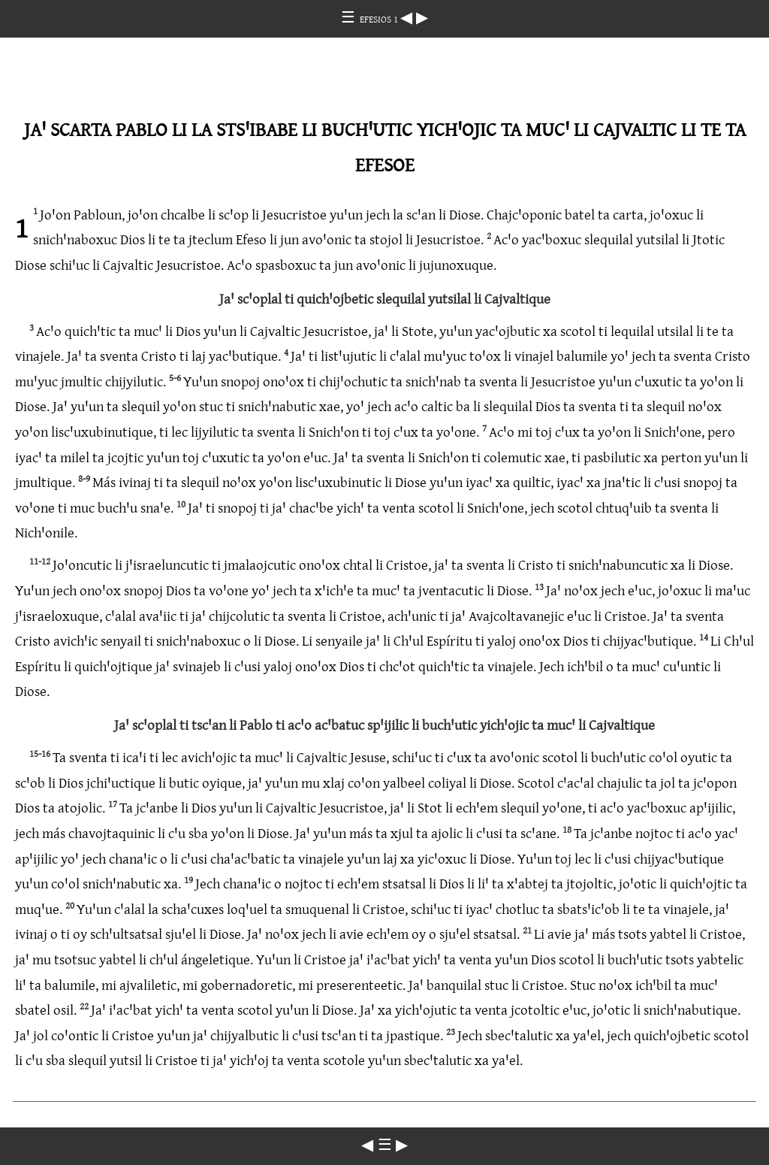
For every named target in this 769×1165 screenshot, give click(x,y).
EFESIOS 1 (380, 18)
